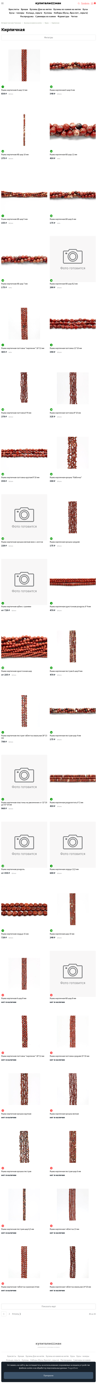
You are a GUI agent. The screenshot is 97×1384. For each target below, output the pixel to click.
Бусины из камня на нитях (67, 9)
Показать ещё (49, 1306)
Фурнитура (63, 16)
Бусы (85, 9)
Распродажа (27, 16)
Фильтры (48, 37)
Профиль (85, 3)
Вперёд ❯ (16, 1314)
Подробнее (73, 1368)
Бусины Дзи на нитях (41, 9)
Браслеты (14, 9)
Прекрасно (48, 1375)
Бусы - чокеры (16, 12)
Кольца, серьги (34, 12)
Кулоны (48, 12)
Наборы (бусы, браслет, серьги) (71, 12)
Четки (74, 16)
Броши (24, 9)
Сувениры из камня (45, 16)
